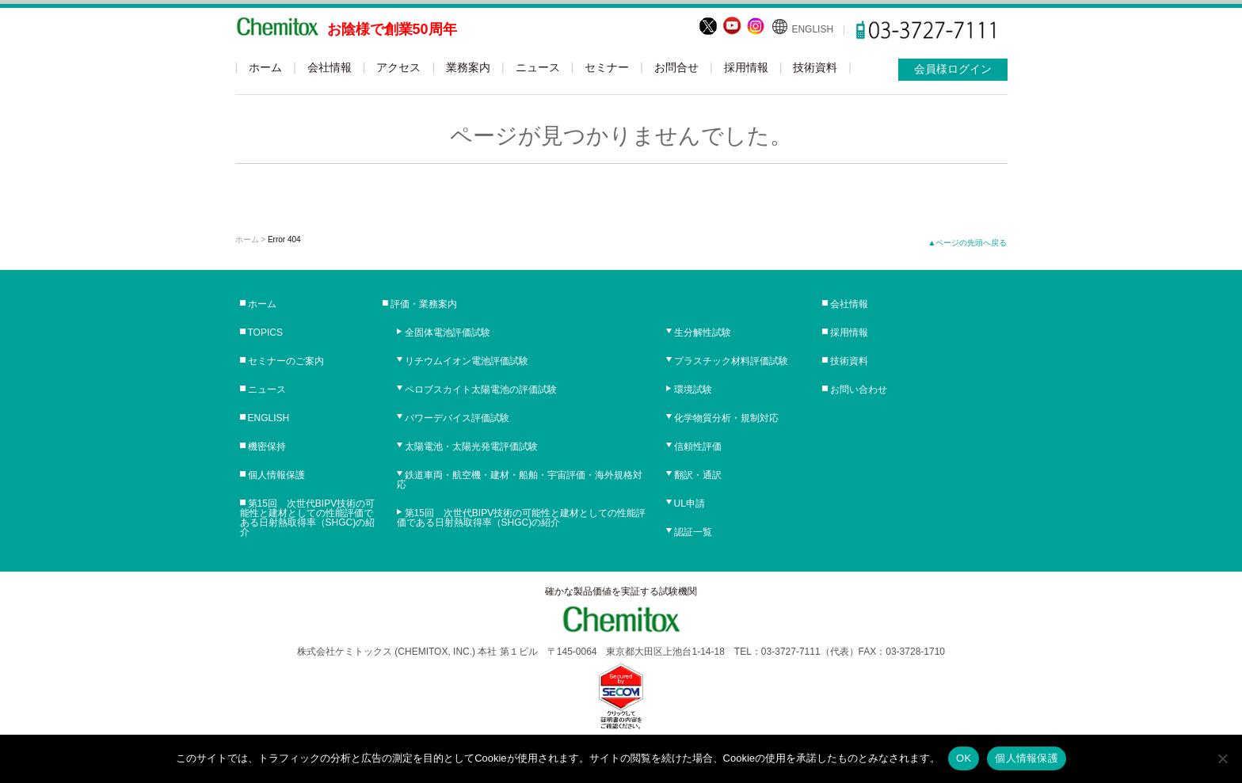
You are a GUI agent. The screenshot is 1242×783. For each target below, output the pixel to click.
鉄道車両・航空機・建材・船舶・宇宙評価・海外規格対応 (519, 479)
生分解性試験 (702, 332)
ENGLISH (812, 29)
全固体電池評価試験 (447, 332)
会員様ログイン (953, 69)
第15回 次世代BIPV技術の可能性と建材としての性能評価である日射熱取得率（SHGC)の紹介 (307, 518)
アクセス (398, 67)
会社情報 (329, 67)
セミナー (607, 67)
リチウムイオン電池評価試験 (466, 361)
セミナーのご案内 (286, 361)
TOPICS (265, 332)
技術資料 (815, 67)
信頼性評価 (698, 446)
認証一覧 (693, 532)
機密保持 (267, 446)
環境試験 (693, 389)
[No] (1222, 758)
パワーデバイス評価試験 (457, 418)
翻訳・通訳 (698, 475)
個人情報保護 (276, 475)
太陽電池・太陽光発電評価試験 (471, 446)
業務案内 (468, 67)
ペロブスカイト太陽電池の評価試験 (481, 389)
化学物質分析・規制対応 (726, 418)
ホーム (265, 67)
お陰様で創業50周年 (392, 29)
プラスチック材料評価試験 (731, 361)
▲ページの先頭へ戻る (968, 242)
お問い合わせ (858, 389)
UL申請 (689, 503)
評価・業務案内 (424, 304)
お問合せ (676, 67)
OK (963, 758)
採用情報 (746, 67)
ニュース (538, 67)
